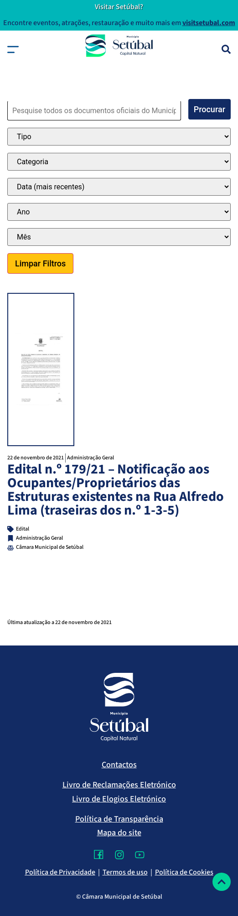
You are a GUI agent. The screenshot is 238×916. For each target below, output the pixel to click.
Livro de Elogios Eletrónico (119, 799)
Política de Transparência (119, 819)
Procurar (209, 109)
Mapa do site (119, 832)
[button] (13, 49)
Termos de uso (125, 872)
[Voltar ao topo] (221, 882)
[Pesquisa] (226, 49)
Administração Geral (90, 458)
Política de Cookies (184, 872)
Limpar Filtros (40, 263)
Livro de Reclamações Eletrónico (119, 785)
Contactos (119, 764)
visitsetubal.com (208, 23)
